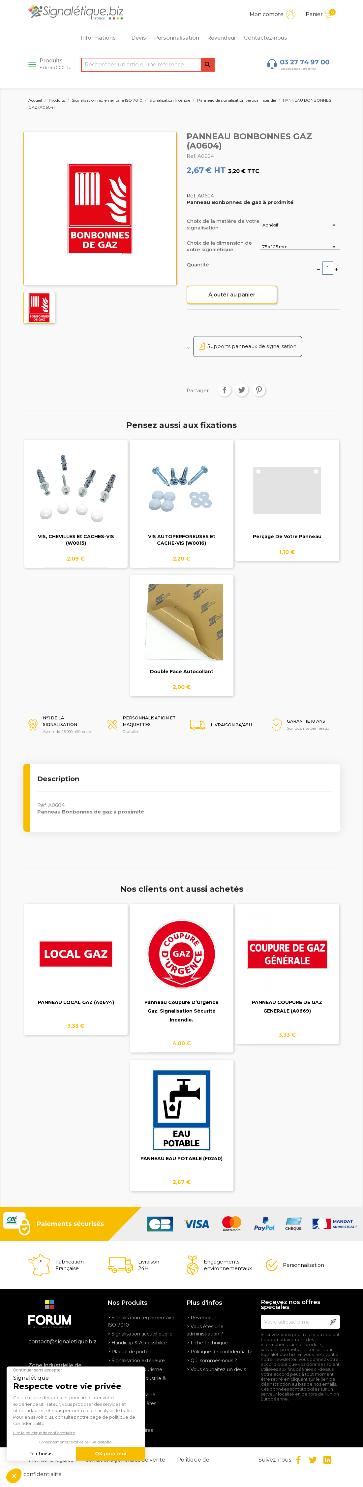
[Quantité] (327, 268)
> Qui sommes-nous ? (212, 1361)
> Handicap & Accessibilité (137, 1343)
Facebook (298, 1460)
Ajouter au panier (232, 295)
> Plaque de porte (128, 1352)
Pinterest (258, 390)
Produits (56, 63)
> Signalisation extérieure (136, 1361)
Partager (224, 390)
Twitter (312, 1460)
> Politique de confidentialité (220, 1352)
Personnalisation (176, 38)
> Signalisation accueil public (139, 1334)
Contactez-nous (265, 38)
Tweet (241, 390)
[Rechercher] (148, 65)
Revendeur (221, 38)
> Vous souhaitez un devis (216, 1369)
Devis (138, 38)
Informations (102, 38)
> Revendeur (201, 1318)
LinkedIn (327, 1460)
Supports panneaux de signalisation (251, 346)
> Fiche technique (207, 1343)
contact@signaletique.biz (62, 1341)
